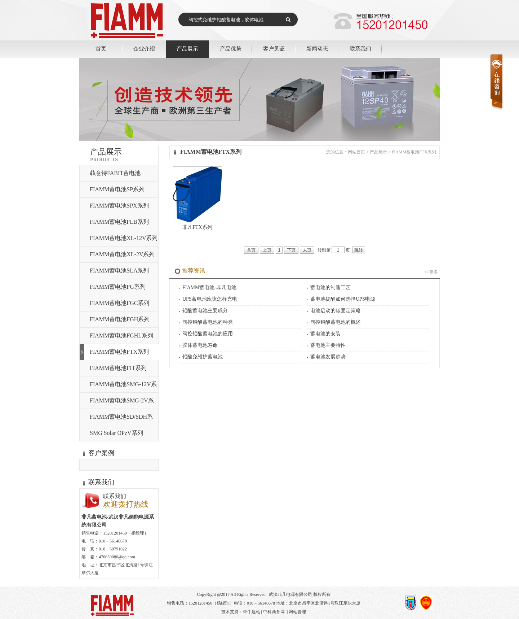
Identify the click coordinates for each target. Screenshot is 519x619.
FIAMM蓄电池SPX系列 (119, 205)
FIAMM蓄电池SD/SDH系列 (121, 419)
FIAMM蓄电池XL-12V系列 (124, 238)
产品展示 (187, 48)
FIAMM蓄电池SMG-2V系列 (122, 403)
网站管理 (297, 611)
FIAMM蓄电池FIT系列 (118, 368)
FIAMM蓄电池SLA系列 (119, 270)
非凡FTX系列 (197, 227)
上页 (267, 250)
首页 (101, 48)
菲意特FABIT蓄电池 (115, 173)
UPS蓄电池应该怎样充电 (209, 299)
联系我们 (360, 48)
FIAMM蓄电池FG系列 (118, 287)
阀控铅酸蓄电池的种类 (207, 322)
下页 (291, 250)
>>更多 (431, 272)
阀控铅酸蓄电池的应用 (207, 333)
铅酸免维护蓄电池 (202, 356)
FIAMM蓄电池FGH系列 (120, 319)
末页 (307, 250)
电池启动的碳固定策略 (335, 310)
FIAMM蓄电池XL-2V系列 (122, 254)
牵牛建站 (251, 611)
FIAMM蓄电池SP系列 (117, 189)
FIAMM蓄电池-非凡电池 (209, 287)
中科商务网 (274, 611)
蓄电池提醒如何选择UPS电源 (342, 299)
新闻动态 (317, 48)
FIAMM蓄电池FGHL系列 (121, 335)
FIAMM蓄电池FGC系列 (119, 303)
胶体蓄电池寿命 (200, 345)
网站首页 (356, 151)
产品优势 (230, 48)
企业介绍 (144, 48)
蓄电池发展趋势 (328, 356)
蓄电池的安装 (325, 333)
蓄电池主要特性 (328, 345)
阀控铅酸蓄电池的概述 (335, 322)
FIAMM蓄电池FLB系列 (119, 222)
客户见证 (274, 48)
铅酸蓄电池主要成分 (205, 310)
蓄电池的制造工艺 (330, 287)
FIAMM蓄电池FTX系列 (119, 352)
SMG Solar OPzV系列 (116, 433)
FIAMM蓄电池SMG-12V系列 (123, 386)
